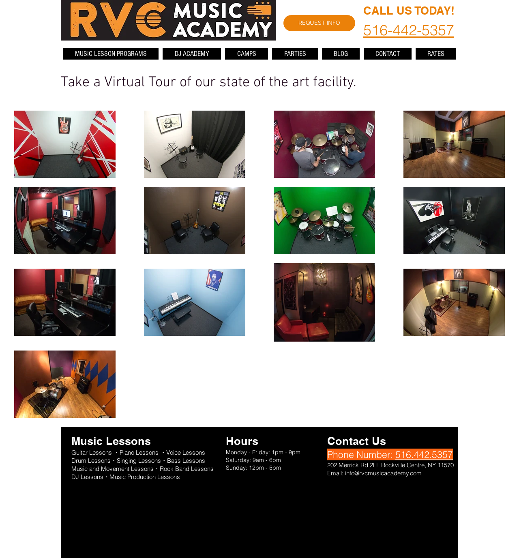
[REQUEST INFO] (319, 23)
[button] (111, 54)
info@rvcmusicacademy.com (383, 473)
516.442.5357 (424, 454)
